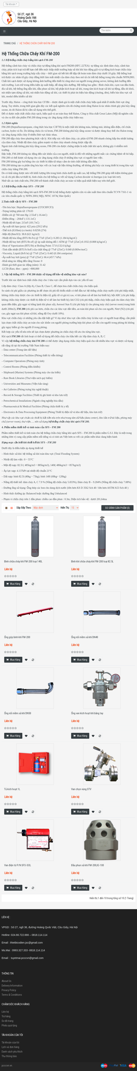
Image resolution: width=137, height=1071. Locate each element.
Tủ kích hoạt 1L (12, 789)
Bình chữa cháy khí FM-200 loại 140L (23, 561)
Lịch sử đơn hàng (10, 1047)
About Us (6, 981)
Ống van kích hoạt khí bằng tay (87, 713)
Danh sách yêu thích (12, 1051)
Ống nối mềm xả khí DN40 (84, 637)
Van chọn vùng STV (81, 789)
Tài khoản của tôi (10, 1042)
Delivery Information (12, 985)
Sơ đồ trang (7, 1020)
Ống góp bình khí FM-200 (17, 637)
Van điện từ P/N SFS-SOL (17, 865)
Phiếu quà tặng (9, 1025)
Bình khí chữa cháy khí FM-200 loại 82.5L (92, 561)
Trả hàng (6, 1016)
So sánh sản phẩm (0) (117, 507)
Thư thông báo (9, 1056)
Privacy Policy (9, 990)
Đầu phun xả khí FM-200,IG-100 (87, 865)
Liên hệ (5, 1011)
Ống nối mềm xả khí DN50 (17, 713)
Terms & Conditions (12, 994)
